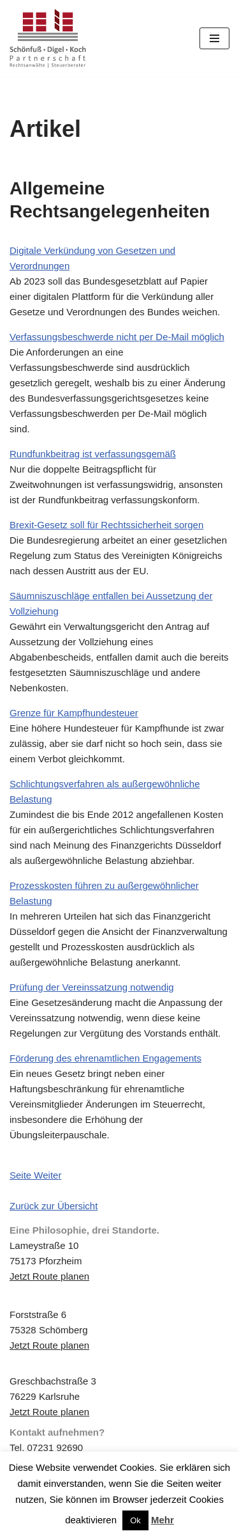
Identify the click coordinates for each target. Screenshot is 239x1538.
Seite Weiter (35, 1175)
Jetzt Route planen (49, 1276)
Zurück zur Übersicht (54, 1205)
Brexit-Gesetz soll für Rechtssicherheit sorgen (106, 524)
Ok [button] (135, 1520)
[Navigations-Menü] (214, 38)
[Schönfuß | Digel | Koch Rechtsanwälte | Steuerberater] (48, 38)
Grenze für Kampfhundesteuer (74, 712)
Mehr (162, 1519)
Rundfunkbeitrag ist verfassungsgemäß (93, 453)
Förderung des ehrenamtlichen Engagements (105, 1058)
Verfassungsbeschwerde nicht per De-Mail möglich (117, 336)
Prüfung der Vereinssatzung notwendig (92, 987)
